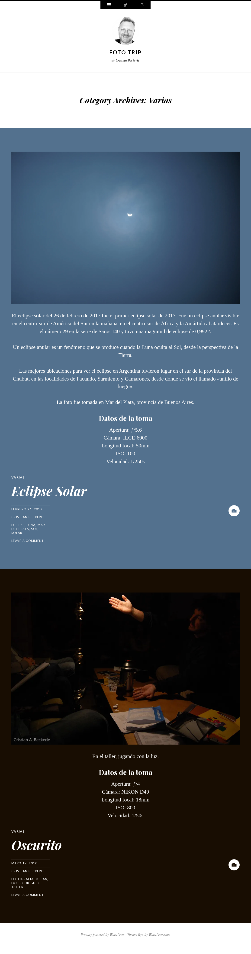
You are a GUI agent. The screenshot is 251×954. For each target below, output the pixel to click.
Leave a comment (27, 540)
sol (34, 529)
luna (31, 525)
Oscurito (42, 842)
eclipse (18, 525)
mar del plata (28, 527)
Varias (18, 477)
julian (42, 878)
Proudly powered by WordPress (102, 934)
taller (17, 886)
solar (17, 532)
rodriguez (30, 882)
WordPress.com (159, 934)
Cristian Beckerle (28, 517)
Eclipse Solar (57, 489)
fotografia (22, 878)
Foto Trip (125, 52)
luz (14, 882)
